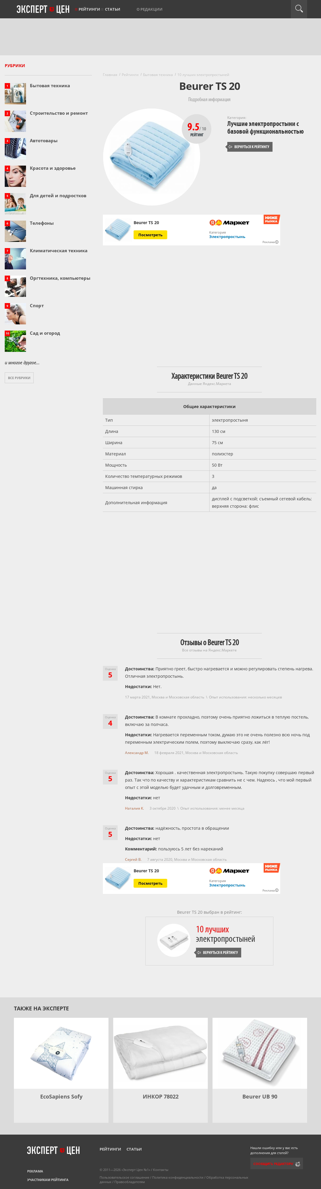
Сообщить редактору (273, 1164)
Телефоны (42, 223)
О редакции (150, 9)
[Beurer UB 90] (260, 1053)
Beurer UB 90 (259, 1096)
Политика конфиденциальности (177, 1177)
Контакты (160, 1169)
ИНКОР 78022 (161, 1096)
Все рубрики (19, 378)
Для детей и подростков (58, 195)
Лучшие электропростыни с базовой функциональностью (265, 127)
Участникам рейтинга (48, 1179)
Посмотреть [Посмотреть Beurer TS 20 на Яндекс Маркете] (150, 234)
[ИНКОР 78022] (160, 1053)
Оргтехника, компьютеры (60, 278)
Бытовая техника (50, 85)
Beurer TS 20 (146, 222)
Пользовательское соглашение (124, 1177)
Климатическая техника (58, 250)
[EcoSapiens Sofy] (61, 1053)
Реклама (35, 1171)
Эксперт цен (43, 9)
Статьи (112, 9)
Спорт (37, 305)
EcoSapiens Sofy (61, 1096)
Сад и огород (45, 333)
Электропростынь (227, 236)
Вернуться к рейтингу (249, 147)
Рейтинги (89, 9)
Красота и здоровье (53, 168)
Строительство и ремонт (59, 113)
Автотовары (44, 140)
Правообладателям (129, 1182)
